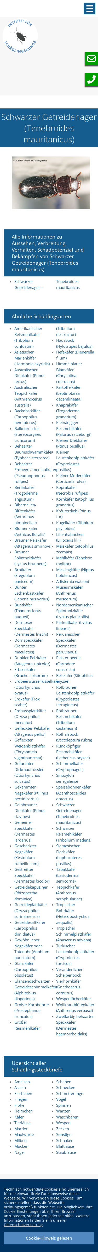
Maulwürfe (24, 1134)
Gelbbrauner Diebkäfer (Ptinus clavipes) (29, 810)
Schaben (63, 1081)
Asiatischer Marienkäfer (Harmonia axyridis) (32, 357)
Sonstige (63, 1134)
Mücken (21, 1146)
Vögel (61, 1099)
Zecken (62, 1128)
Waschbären (67, 1117)
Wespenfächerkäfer (73, 998)
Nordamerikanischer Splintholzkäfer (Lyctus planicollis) (74, 610)
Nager (19, 1152)
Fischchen (23, 1093)
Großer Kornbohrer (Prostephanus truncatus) (31, 1010)
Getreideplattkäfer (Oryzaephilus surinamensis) (30, 910)
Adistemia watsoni (72, 581)
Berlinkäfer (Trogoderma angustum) (26, 493)
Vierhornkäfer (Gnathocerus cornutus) (68, 986)
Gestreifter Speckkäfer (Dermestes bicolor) (31, 875)
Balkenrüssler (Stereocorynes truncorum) (27, 434)
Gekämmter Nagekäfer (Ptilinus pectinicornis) (31, 792)
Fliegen (20, 1099)
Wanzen (63, 1111)
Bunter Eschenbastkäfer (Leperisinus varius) (31, 592)
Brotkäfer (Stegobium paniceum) (24, 575)
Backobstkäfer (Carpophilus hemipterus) (27, 416)
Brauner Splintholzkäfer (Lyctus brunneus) (30, 557)
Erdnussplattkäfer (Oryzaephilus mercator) (30, 716)
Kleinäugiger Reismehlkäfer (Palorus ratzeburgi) (73, 428)
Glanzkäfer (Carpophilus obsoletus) (25, 969)
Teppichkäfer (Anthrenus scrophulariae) (69, 892)
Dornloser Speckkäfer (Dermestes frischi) (31, 628)
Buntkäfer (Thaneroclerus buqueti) (27, 610)
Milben (20, 1140)
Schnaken (64, 1140)
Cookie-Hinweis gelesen (49, 1238)
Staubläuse (66, 1152)
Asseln (20, 1087)
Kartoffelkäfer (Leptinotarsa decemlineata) (68, 393)
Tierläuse (22, 1122)
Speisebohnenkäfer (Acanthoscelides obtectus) (73, 792)
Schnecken (65, 1087)
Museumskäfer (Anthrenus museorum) (69, 592)
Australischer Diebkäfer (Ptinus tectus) (29, 375)
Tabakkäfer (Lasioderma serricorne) (67, 875)
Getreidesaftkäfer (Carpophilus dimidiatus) (29, 928)
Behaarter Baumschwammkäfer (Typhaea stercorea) (33, 451)
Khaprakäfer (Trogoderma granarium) (67, 410)
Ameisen (22, 1081)
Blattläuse (65, 1146)
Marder (20, 1128)
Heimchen (23, 1111)
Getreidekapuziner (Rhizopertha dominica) (31, 892)
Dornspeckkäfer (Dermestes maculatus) (28, 645)
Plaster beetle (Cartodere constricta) (68, 663)
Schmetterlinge (69, 1093)
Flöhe (19, 1105)
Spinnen (63, 1105)
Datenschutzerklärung (23, 1224)
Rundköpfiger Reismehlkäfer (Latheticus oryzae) (73, 751)
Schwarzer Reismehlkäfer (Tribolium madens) (73, 834)
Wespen (63, 1122)
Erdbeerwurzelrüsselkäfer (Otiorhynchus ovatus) (37, 687)
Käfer (19, 1117)
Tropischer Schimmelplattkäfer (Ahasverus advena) (73, 933)
